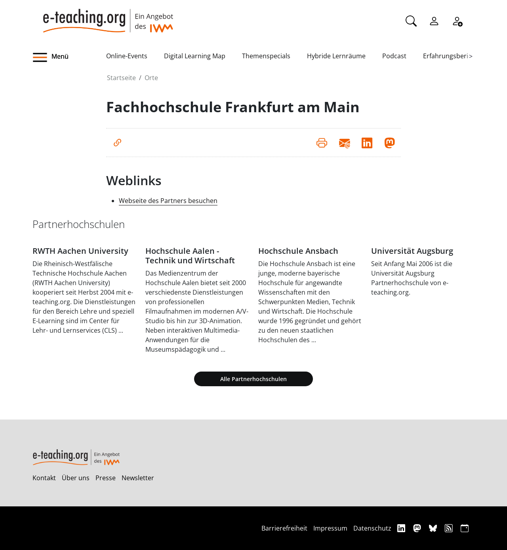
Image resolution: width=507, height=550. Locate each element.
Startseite (121, 77)
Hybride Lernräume (336, 56)
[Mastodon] (418, 528)
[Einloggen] (434, 20)
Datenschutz (372, 528)
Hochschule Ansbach (298, 250)
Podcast (394, 56)
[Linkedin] (402, 528)
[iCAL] (465, 528)
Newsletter (138, 477)
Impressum (330, 528)
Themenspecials (266, 56)
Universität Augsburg (412, 250)
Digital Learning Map (194, 56)
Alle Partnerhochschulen (253, 379)
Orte (151, 77)
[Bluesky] (434, 528)
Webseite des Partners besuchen (168, 200)
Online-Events (126, 56)
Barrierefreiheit (284, 528)
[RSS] (450, 528)
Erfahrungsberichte (452, 56)
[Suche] (411, 20)
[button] (69, 57)
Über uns (76, 477)
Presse (105, 477)
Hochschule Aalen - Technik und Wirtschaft (190, 255)
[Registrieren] (457, 20)
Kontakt (44, 477)
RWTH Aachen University (80, 250)
